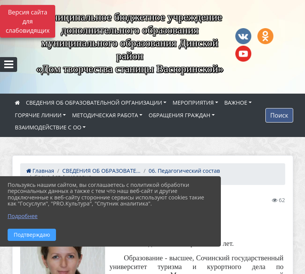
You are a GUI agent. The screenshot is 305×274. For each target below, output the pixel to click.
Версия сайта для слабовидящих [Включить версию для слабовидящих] (28, 21)
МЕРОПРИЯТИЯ (193, 102)
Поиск (279, 115)
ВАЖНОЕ (235, 102)
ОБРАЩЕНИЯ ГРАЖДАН (179, 115)
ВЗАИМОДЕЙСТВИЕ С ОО (48, 127)
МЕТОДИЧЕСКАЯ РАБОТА (105, 115)
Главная (40, 170)
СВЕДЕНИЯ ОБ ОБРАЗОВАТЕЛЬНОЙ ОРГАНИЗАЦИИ (94, 102)
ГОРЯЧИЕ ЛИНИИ (38, 115)
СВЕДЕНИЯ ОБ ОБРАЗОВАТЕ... (101, 170)
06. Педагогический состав (184, 170)
